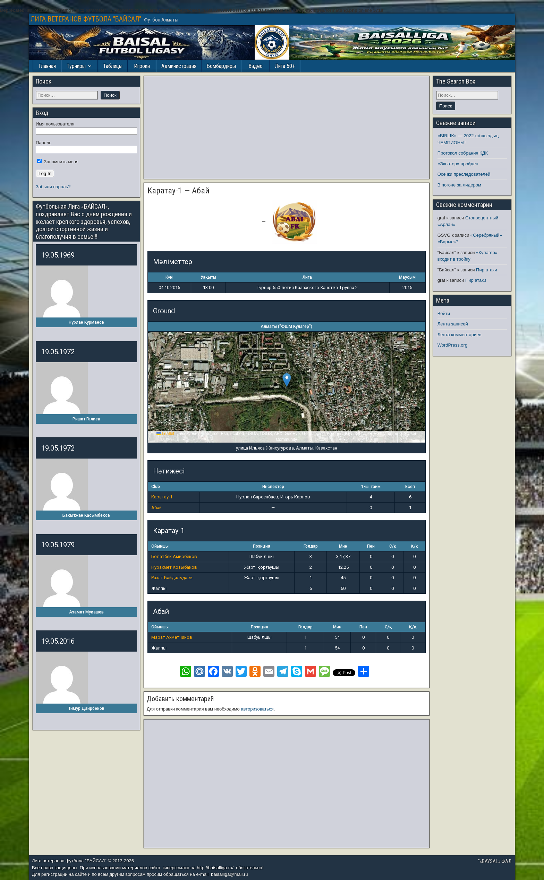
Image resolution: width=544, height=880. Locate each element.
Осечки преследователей (463, 174)
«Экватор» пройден (457, 163)
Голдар (311, 546)
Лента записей (452, 323)
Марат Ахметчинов (171, 637)
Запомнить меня (57, 161)
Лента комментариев (459, 334)
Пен (371, 546)
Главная (47, 66)
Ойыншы (160, 546)
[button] (286, 380)
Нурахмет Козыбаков (174, 567)
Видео (255, 66)
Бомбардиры (221, 66)
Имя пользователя (55, 124)
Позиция (261, 546)
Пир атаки (486, 269)
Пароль (43, 142)
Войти (443, 313)
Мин (343, 546)
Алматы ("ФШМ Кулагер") (286, 326)
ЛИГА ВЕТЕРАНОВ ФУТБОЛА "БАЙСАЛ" (86, 19)
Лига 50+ (285, 66)
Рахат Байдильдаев (172, 577)
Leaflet (165, 433)
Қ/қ (414, 546)
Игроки (142, 66)
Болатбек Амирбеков (174, 556)
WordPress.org (452, 345)
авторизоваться (257, 709)
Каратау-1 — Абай (178, 190)
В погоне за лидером (459, 185)
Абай (156, 507)
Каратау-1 (161, 496)
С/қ (392, 546)
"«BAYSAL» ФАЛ (494, 861)
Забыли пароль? (53, 186)
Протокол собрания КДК (462, 153)
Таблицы (112, 66)
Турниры (76, 66)
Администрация (178, 66)
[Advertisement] (286, 127)
